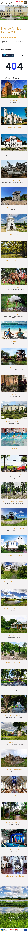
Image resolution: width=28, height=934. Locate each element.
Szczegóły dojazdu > (14, 925)
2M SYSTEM (9, 901)
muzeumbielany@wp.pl (14, 912)
